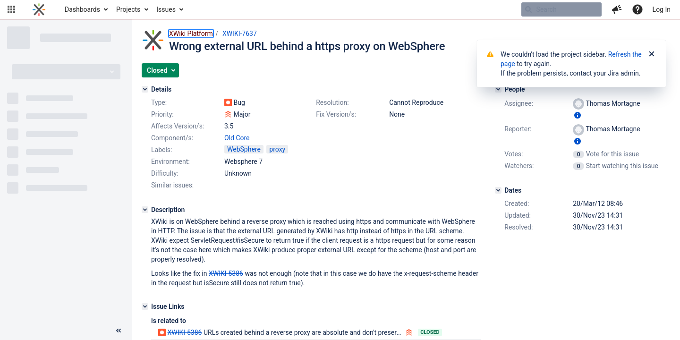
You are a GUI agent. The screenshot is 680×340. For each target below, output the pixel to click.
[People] (498, 89)
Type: (159, 102)
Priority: (162, 114)
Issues (166, 9)
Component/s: (172, 138)
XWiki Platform (191, 33)
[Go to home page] (39, 9)
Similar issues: (172, 185)
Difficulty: (164, 173)
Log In (662, 9)
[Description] (145, 209)
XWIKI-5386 (184, 332)
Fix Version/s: (336, 114)
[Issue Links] (145, 306)
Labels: (161, 149)
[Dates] (498, 190)
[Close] (651, 54)
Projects (128, 9)
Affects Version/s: (177, 126)
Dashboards (82, 9)
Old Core (237, 138)
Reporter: (517, 129)
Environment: (170, 161)
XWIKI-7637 (239, 33)
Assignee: (518, 103)
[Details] (145, 89)
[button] (11, 9)
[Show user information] (577, 115)
